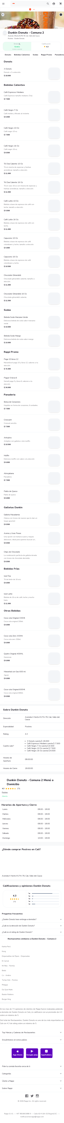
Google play (32, 1053)
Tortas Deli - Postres (10, 980)
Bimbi (4, 970)
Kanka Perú (6, 946)
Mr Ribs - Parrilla (8, 966)
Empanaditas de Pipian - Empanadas (16, 956)
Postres (5, 792)
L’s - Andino (6, 975)
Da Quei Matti (7, 990)
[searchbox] (30, 4)
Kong (4, 951)
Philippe (5, 985)
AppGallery (46, 1053)
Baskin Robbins (8, 994)
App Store (17, 1053)
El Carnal (5, 961)
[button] (32, 9)
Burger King (6, 999)
